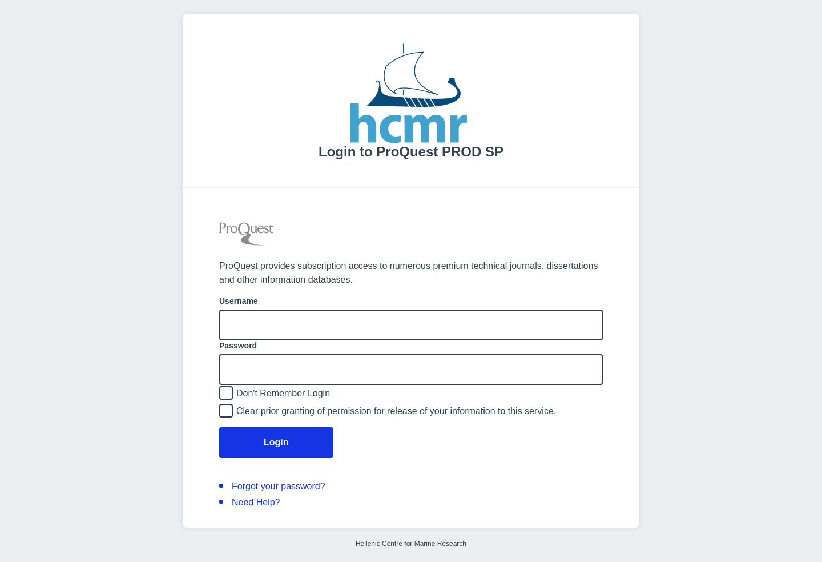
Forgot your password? (278, 486)
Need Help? (256, 502)
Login (276, 442)
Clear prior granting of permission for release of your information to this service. (396, 411)
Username (238, 301)
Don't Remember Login (283, 393)
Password (238, 345)
